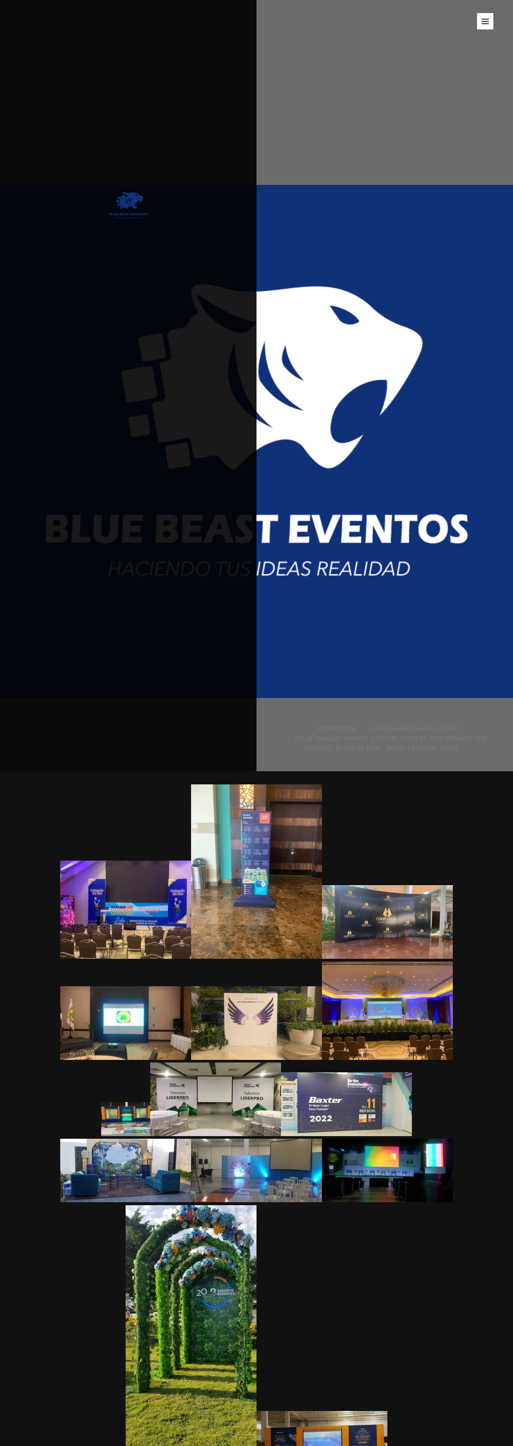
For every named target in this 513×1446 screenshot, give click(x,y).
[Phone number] (334, 728)
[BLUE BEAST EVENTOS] (128, 191)
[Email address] (413, 728)
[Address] (385, 743)
